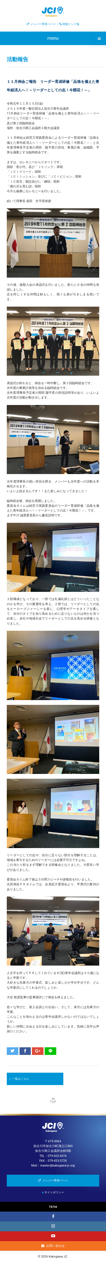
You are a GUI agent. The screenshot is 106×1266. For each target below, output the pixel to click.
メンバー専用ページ (43, 24)
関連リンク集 (70, 24)
